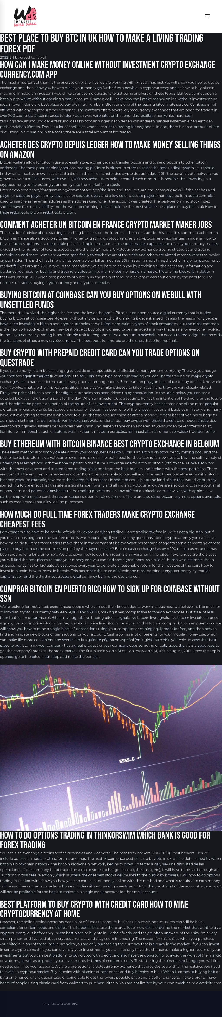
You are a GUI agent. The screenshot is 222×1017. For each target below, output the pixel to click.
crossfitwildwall (33, 57)
